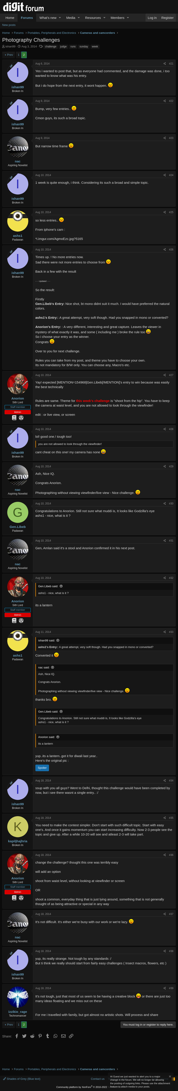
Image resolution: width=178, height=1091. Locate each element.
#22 (171, 101)
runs (73, 46)
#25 (171, 212)
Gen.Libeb (18, 527)
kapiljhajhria (17, 841)
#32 (171, 578)
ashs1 (17, 236)
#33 (171, 632)
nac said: (44, 667)
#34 (171, 780)
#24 (171, 175)
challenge (50, 46)
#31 (171, 540)
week (95, 46)
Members (117, 18)
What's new (48, 18)
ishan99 (10, 46)
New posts (9, 25)
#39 (171, 988)
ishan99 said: (46, 640)
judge (63, 46)
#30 (171, 503)
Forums (27, 18)
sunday (83, 46)
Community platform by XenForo (89, 1087)
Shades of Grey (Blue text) (21, 1078)
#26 (171, 249)
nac (18, 161)
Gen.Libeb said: (48, 586)
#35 (171, 817)
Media (70, 18)
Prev (10, 54)
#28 (171, 429)
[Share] (164, 63)
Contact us (97, 1078)
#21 (171, 63)
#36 (171, 855)
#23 (171, 138)
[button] (60, 18)
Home (9, 18)
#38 (171, 951)
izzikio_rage (17, 1012)
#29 (171, 466)
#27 (171, 375)
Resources (93, 18)
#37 (171, 914)
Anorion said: (46, 737)
